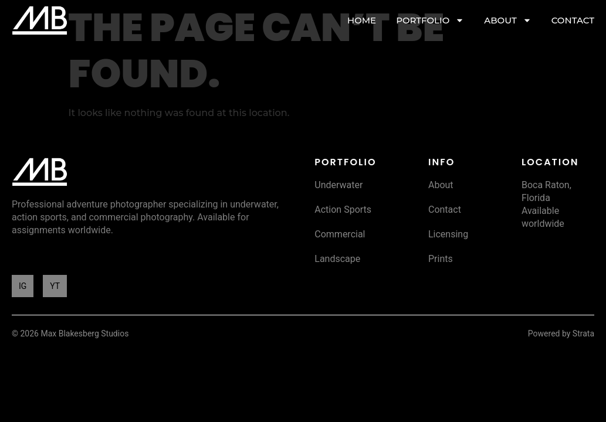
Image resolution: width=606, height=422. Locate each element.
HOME (361, 20)
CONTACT (572, 20)
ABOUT (507, 20)
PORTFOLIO (430, 20)
